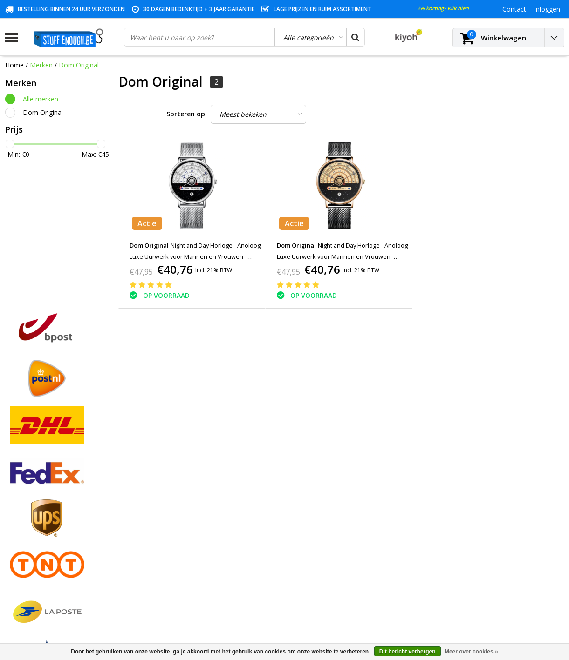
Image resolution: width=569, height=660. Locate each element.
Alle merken (40, 98)
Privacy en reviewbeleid (40, 529)
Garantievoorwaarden (38, 508)
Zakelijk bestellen (31, 572)
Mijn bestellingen (171, 486)
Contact (17, 497)
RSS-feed (19, 593)
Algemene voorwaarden (41, 475)
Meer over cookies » (471, 651)
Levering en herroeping (40, 561)
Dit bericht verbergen (407, 651)
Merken (41, 65)
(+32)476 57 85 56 (482, 609)
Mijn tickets (163, 497)
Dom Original (79, 65)
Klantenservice (27, 518)
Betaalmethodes (30, 486)
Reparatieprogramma (37, 540)
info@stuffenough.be (461, 594)
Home (14, 65)
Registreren (163, 475)
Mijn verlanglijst (169, 508)
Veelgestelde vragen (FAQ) (45, 583)
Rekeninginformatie (34, 550)
